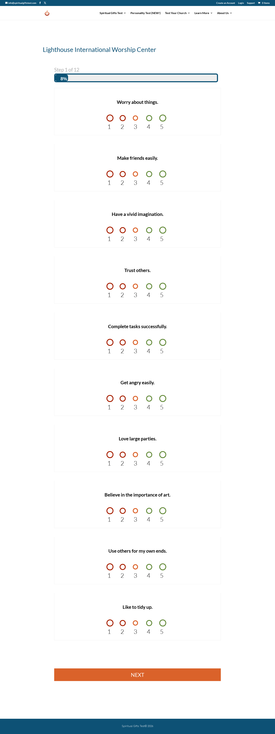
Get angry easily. (137, 382)
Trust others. (137, 270)
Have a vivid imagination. (137, 214)
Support (251, 3)
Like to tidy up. (138, 607)
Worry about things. (137, 102)
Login (241, 3)
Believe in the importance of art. (137, 495)
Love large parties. (137, 438)
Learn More (201, 13)
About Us (223, 13)
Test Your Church (176, 13)
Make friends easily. (137, 158)
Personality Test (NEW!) (145, 13)
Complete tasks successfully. (137, 326)
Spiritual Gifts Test (111, 13)
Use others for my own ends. (137, 551)
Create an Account (225, 3)
